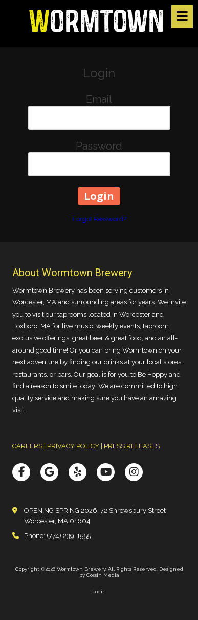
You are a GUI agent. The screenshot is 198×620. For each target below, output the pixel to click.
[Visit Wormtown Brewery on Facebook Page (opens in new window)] (21, 472)
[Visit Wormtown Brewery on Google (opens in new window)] (49, 472)
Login (99, 591)
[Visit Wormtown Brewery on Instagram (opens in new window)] (134, 472)
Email (99, 99)
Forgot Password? (99, 219)
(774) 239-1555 (69, 536)
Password (99, 146)
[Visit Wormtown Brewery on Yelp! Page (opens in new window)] (77, 472)
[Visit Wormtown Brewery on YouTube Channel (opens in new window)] (106, 472)
